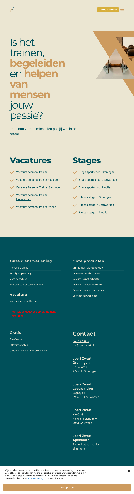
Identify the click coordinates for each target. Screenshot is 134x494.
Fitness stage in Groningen (95, 198)
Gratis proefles (108, 9)
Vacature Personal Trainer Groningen (38, 188)
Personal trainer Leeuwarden (88, 290)
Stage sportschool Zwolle (94, 188)
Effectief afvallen (19, 345)
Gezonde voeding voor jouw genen (28, 351)
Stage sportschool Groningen (97, 172)
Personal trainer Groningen (87, 285)
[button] (129, 471)
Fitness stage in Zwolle (93, 213)
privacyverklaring (35, 478)
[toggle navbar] (122, 9)
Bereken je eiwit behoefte (86, 279)
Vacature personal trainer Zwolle (36, 207)
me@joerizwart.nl (83, 346)
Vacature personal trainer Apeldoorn (38, 180)
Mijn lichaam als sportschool (88, 268)
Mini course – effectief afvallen (26, 285)
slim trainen (80, 449)
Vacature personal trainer (31, 172)
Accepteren (67, 487)
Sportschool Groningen (85, 296)
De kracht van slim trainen (86, 274)
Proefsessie (16, 340)
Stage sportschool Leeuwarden (98, 180)
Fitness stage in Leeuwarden (96, 205)
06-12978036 (81, 342)
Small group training (21, 274)
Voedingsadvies (18, 279)
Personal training (19, 268)
